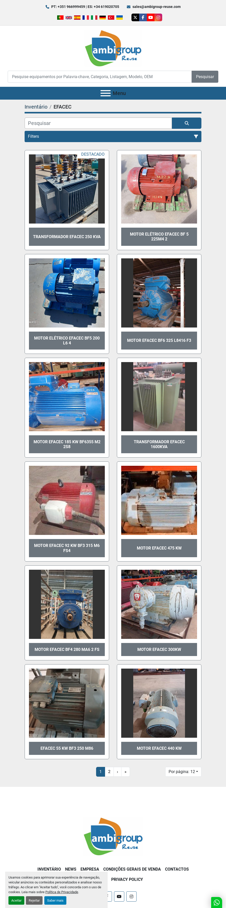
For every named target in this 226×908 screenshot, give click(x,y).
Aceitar (16, 900)
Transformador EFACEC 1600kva (159, 444)
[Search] (100, 77)
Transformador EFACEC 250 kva (67, 236)
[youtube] (151, 17)
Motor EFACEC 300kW (159, 649)
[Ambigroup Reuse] (113, 835)
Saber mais (55, 900)
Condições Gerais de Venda (132, 869)
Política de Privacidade (61, 892)
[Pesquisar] (98, 123)
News (70, 869)
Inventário (49, 869)
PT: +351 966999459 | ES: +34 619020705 (85, 7)
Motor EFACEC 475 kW (159, 548)
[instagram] (158, 17)
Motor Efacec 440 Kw (159, 748)
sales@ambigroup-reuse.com (156, 7)
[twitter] (135, 17)
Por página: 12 (182, 771)
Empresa (89, 869)
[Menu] (105, 93)
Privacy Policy (127, 879)
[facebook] (143, 17)
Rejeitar (34, 900)
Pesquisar (205, 76)
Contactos (177, 869)
